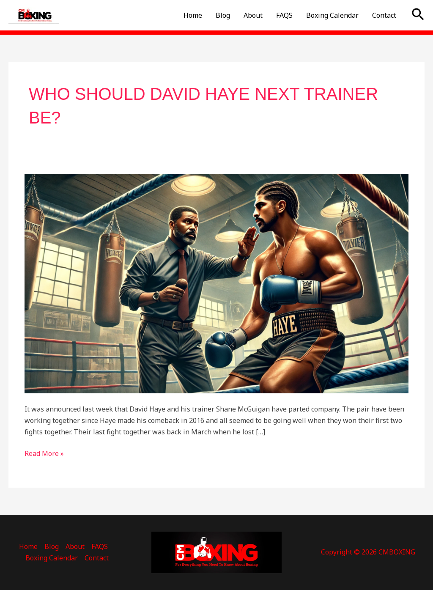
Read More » (44, 453)
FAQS (284, 15)
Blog (223, 15)
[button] (418, 15)
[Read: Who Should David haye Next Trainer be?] (216, 283)
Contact (384, 15)
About (253, 15)
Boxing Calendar (332, 15)
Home (193, 15)
